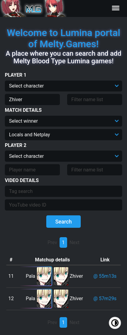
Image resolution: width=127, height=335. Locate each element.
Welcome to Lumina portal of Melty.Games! (63, 38)
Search (63, 222)
